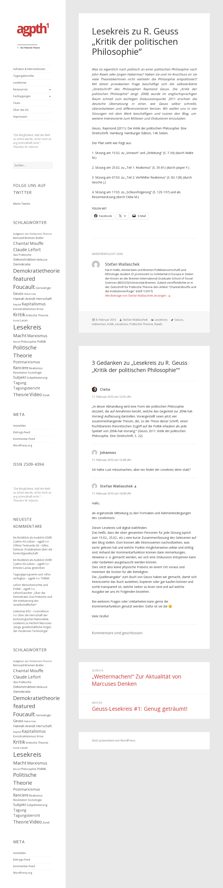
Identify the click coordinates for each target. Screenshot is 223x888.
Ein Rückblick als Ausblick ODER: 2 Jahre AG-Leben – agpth (32, 539)
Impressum (20, 116)
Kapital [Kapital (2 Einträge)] (17, 304)
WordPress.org (22, 445)
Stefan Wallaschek (135, 320)
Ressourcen (20, 89)
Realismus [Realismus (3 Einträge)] (36, 368)
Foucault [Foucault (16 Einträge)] (24, 286)
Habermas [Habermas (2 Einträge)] (30, 293)
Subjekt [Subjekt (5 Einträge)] (19, 377)
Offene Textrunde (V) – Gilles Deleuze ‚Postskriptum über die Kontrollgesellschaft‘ (32, 549)
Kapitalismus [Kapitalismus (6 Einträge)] (34, 303)
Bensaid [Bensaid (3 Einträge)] (18, 238)
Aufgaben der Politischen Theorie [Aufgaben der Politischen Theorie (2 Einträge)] (32, 233)
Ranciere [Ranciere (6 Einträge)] (20, 367)
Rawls (158, 324)
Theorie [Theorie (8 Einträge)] (21, 394)
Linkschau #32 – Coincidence (31, 611)
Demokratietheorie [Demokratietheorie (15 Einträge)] (36, 270)
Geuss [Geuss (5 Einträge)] (18, 293)
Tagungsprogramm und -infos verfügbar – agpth (32, 576)
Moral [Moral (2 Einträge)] (16, 341)
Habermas (99, 324)
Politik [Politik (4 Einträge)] (41, 341)
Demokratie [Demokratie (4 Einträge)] (22, 264)
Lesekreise (19, 82)
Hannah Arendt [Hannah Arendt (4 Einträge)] (24, 298)
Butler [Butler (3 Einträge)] (40, 238)
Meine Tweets (21, 204)
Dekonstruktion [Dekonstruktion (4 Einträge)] (24, 259)
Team (16, 103)
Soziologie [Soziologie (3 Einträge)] (35, 372)
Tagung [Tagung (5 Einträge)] (19, 382)
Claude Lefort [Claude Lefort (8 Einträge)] (27, 249)
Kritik (110, 324)
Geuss (178, 320)
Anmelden (19, 426)
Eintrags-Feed (21, 432)
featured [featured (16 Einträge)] (24, 278)
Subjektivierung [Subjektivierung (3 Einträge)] (37, 378)
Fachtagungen (22, 96)
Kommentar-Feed (24, 439)
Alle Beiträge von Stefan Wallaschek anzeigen (136, 295)
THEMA (45, 578)
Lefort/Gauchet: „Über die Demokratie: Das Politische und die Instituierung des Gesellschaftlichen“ (32, 599)
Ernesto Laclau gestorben (29, 568)
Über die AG (21, 110)
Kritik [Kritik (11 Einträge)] (19, 314)
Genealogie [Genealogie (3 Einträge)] (43, 288)
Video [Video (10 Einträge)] (35, 394)
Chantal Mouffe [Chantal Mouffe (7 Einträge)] (28, 243)
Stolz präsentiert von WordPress (113, 740)
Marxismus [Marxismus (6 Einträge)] (37, 335)
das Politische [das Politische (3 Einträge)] (22, 255)
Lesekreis (161, 320)
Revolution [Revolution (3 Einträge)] (20, 372)
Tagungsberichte (23, 76)
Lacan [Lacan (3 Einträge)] (24, 320)
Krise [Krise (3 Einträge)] (40, 309)
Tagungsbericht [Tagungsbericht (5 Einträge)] (26, 388)
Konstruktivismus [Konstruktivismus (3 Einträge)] (24, 309)
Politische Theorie (141, 324)
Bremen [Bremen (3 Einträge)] (30, 238)
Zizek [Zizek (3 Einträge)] (46, 395)
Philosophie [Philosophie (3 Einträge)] (28, 342)
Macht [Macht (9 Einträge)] (20, 335)
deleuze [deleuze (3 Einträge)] (41, 259)
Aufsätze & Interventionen (29, 69)
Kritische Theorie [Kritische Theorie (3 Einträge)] (37, 315)
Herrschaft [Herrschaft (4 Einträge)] (44, 298)
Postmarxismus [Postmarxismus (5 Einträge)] (26, 362)
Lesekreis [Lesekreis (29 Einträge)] (27, 327)
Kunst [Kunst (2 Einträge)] (16, 320)
